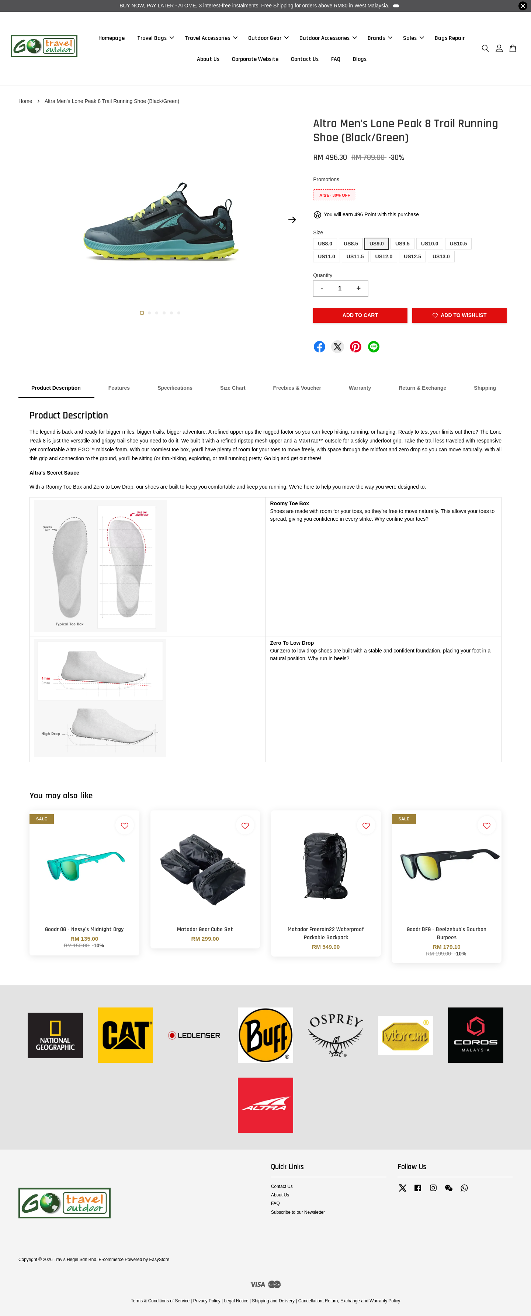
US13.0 (441, 256)
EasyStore (159, 1259)
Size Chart (232, 388)
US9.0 (376, 244)
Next (292, 220)
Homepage (111, 38)
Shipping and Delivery (273, 1300)
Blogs (360, 59)
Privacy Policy (207, 1300)
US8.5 (351, 244)
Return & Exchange (422, 388)
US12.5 (412, 256)
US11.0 (326, 256)
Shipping (485, 388)
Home (25, 101)
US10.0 (429, 244)
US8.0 (325, 244)
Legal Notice (236, 1300)
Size (318, 232)
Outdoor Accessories (328, 38)
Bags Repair (450, 38)
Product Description (56, 388)
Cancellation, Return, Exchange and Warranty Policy (349, 1300)
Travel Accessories (211, 38)
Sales (413, 38)
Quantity (322, 275)
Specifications (174, 388)
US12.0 (384, 256)
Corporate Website (255, 59)
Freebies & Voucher (297, 388)
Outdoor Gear (268, 38)
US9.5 (402, 244)
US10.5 (458, 244)
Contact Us (305, 59)
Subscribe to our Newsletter (298, 1212)
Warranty (360, 388)
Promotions (326, 179)
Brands (380, 38)
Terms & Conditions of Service (160, 1300)
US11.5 (355, 256)
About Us (208, 59)
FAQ (335, 59)
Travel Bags (155, 38)
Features (119, 388)
